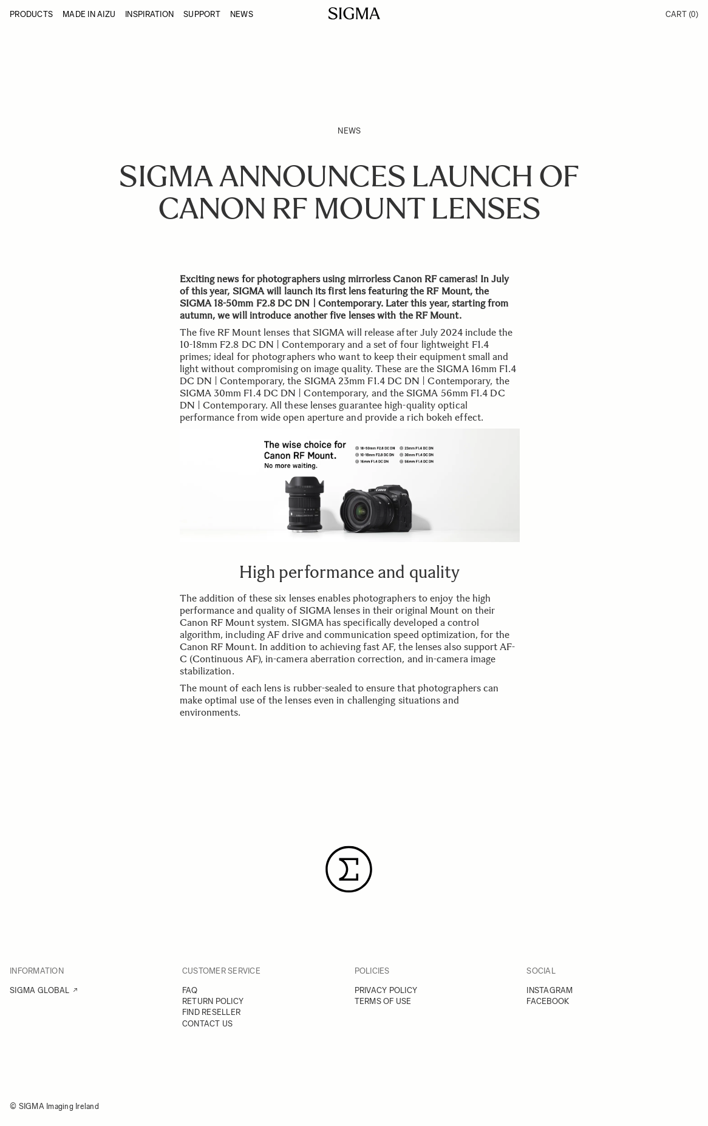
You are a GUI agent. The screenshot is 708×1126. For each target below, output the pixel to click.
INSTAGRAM (549, 990)
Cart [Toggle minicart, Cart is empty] (681, 14)
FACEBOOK (547, 1001)
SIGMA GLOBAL (39, 990)
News (349, 130)
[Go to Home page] (354, 13)
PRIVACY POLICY (386, 990)
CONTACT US (207, 1023)
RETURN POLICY (212, 1001)
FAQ (190, 990)
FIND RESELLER (211, 1012)
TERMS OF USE (383, 1001)
